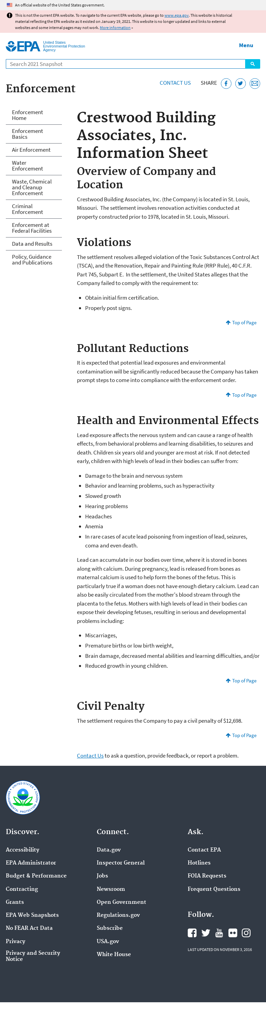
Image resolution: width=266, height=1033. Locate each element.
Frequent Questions (214, 889)
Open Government (121, 902)
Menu (246, 45)
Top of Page (244, 322)
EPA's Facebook (192, 932)
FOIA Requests (207, 876)
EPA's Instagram (246, 932)
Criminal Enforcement (27, 209)
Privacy (15, 942)
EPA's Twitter (205, 932)
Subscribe (110, 928)
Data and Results (32, 243)
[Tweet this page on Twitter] (240, 83)
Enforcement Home (27, 115)
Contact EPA (204, 850)
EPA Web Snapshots (32, 915)
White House (114, 955)
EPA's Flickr (232, 932)
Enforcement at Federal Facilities (32, 227)
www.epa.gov (176, 15)
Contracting (22, 889)
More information (115, 27)
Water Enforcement (27, 165)
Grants (15, 902)
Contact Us (175, 82)
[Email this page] (255, 83)
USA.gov (108, 942)
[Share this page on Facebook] (226, 83)
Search (252, 64)
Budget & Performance (36, 876)
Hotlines (199, 863)
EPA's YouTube (219, 932)
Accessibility (22, 850)
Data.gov (109, 850)
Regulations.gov (118, 915)
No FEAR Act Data (29, 928)
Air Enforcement (31, 149)
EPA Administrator (31, 863)
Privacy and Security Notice (33, 956)
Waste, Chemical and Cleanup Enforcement (32, 187)
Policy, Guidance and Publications (32, 259)
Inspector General (121, 863)
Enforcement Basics (27, 133)
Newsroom (111, 889)
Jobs (102, 876)
